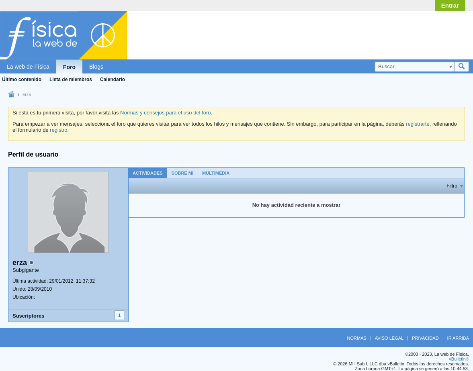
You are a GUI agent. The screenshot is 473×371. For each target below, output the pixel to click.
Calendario (112, 79)
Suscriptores (28, 316)
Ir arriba (458, 338)
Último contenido (21, 79)
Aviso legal (389, 338)
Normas (357, 338)
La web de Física (28, 66)
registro (58, 130)
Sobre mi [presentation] (182, 173)
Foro (69, 67)
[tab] (147, 172)
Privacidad (425, 338)
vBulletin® (459, 359)
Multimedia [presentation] (215, 173)
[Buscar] (415, 66)
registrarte (418, 124)
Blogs (96, 66)
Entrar (450, 5)
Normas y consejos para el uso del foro (165, 113)
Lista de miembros (70, 79)
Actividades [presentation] (148, 173)
